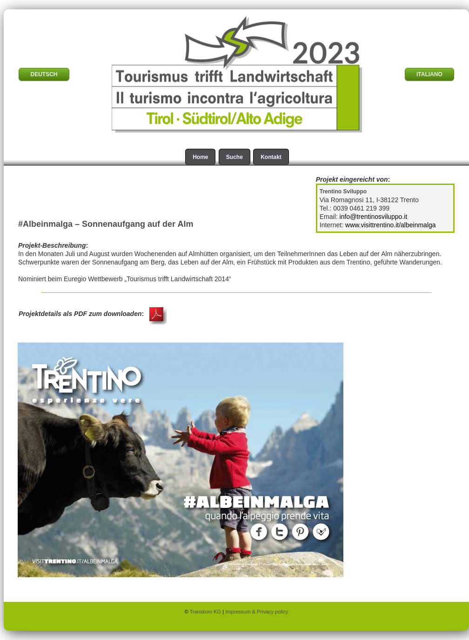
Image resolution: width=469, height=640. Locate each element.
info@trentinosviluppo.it (374, 216)
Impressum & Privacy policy (256, 611)
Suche (234, 157)
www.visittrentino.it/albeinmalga (390, 225)
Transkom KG (206, 611)
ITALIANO (429, 74)
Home (200, 157)
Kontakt (271, 157)
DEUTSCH (43, 74)
